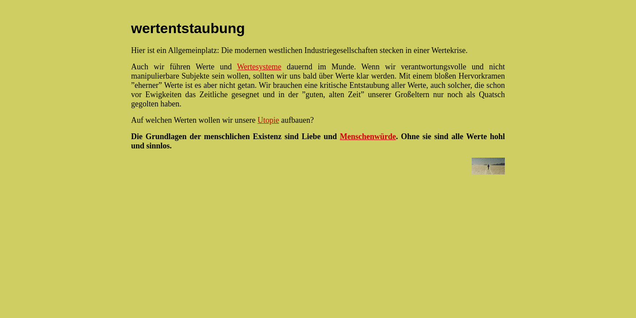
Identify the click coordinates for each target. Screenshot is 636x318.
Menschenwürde (368, 136)
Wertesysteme (259, 66)
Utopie (268, 120)
